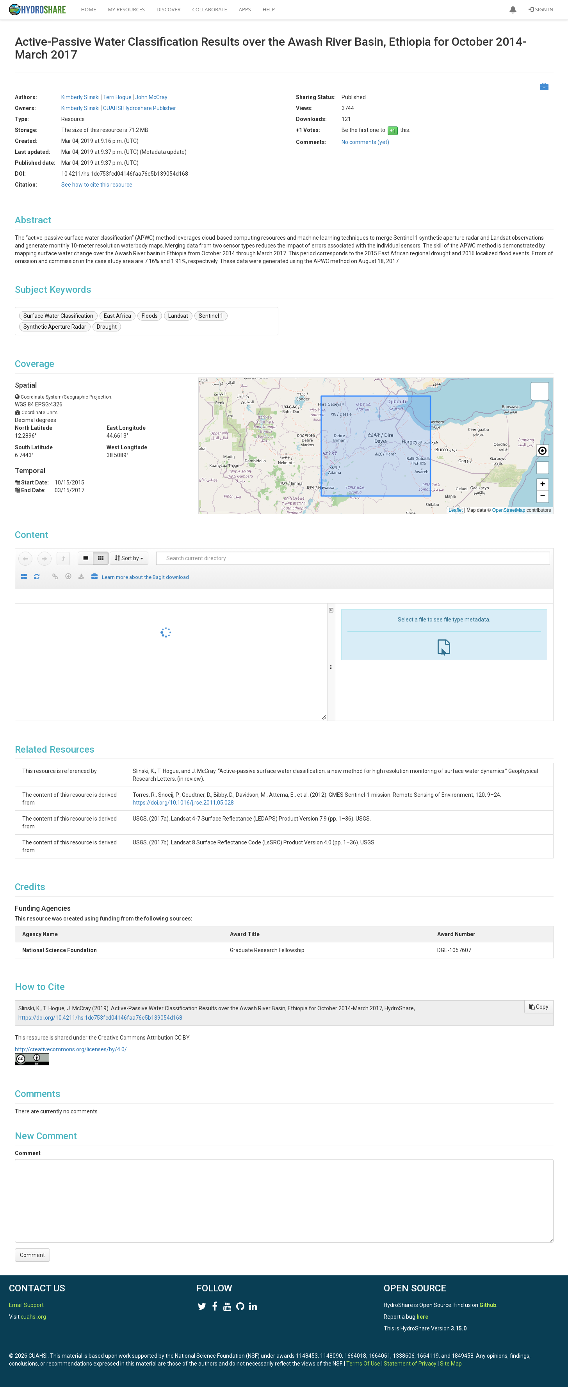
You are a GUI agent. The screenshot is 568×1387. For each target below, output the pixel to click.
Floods (150, 316)
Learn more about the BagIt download (145, 577)
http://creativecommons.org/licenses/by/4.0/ (71, 1049)
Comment (28, 1153)
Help (269, 9)
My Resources (126, 9)
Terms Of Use (363, 1363)
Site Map (451, 1363)
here (422, 1317)
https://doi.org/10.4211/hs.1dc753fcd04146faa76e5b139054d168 (100, 1018)
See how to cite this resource (96, 185)
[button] (513, 10)
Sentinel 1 (211, 316)
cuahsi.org (33, 1317)
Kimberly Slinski (80, 97)
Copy (538, 1007)
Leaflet (456, 510)
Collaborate (209, 9)
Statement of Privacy (410, 1363)
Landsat (178, 316)
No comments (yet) (365, 142)
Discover (169, 9)
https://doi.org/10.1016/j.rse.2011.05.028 (183, 802)
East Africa (117, 316)
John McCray (151, 97)
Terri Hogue (117, 97)
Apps (245, 9)
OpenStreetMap (508, 510)
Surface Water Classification (58, 316)
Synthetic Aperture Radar (54, 327)
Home (88, 9)
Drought (107, 327)
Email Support (26, 1305)
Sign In (541, 9)
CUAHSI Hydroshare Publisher (139, 108)
